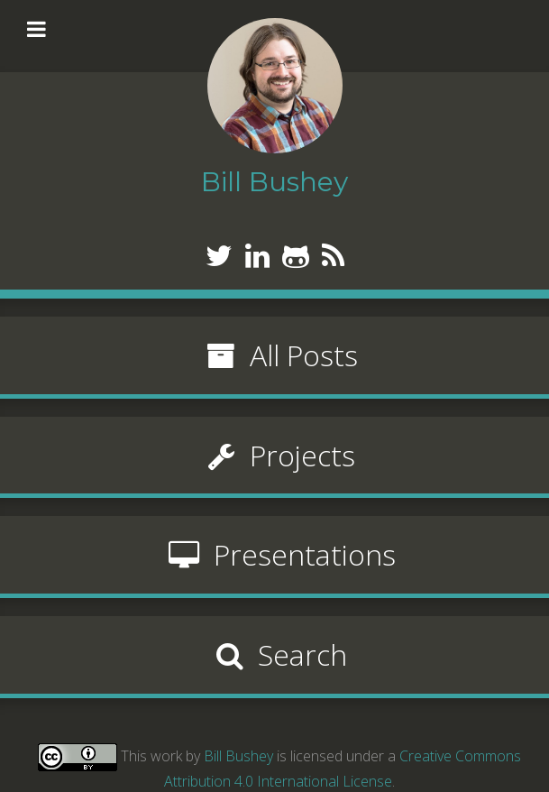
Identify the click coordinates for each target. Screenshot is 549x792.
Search (274, 654)
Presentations (275, 554)
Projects (274, 455)
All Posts (275, 355)
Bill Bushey (238, 755)
